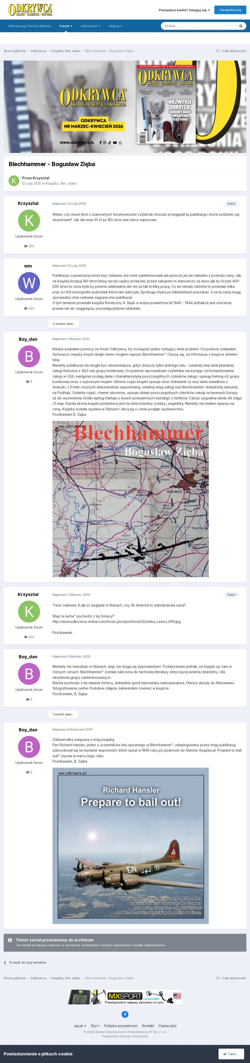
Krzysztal (41, 178)
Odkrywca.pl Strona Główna (29, 26)
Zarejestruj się (230, 10)
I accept (232, 1054)
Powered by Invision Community (125, 1036)
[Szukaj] (186, 26)
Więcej (115, 26)
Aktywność (90, 26)
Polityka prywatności (120, 1026)
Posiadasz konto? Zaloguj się (184, 10)
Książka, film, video (61, 183)
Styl (95, 1026)
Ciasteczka (168, 1026)
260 (29, 246)
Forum (66, 28)
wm (28, 265)
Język (79, 1026)
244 (29, 308)
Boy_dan (28, 339)
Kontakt (148, 1026)
